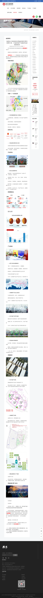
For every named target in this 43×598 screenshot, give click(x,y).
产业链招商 (34, 69)
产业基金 (29, 8)
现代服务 (34, 54)
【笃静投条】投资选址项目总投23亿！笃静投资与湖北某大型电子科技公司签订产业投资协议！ (17, 56)
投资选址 (24, 8)
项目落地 (34, 56)
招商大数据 (9, 12)
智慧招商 (34, 67)
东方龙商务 (13, 8)
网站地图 (19, 595)
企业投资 (34, 61)
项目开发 (34, 66)
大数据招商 (34, 72)
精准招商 (18, 8)
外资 (33, 51)
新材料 (33, 52)
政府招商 (34, 46)
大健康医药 (34, 57)
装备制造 (34, 49)
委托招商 (34, 42)
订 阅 (15, 553)
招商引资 (34, 44)
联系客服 (35, 94)
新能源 (33, 47)
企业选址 (34, 62)
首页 (8, 8)
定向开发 (34, 71)
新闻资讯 (15, 12)
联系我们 (20, 12)
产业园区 (34, 8)
